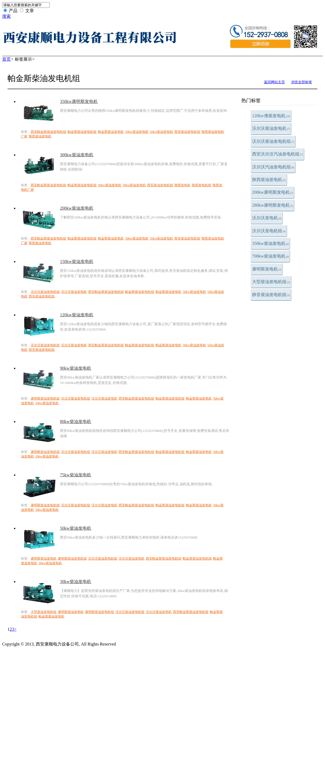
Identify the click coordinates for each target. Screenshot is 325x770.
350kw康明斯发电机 (79, 101)
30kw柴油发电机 (137, 132)
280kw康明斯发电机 (272, 205)
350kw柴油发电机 (270, 243)
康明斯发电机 (266, 269)
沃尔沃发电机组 (269, 230)
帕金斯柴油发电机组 (82, 132)
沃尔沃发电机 (266, 218)
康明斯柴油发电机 (43, 558)
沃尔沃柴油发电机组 (273, 141)
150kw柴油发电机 (76, 261)
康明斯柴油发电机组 (45, 398)
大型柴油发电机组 (271, 281)
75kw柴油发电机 (75, 475)
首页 (6, 59)
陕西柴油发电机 (269, 179)
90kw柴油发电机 (75, 368)
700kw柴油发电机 (270, 256)
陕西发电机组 (201, 185)
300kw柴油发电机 (76, 154)
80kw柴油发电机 (75, 421)
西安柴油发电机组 (187, 132)
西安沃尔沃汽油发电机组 (277, 154)
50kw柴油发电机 (161, 132)
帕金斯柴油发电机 (111, 132)
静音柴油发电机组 (271, 294)
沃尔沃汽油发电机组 (273, 167)
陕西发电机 (182, 185)
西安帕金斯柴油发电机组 (48, 132)
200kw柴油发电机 (76, 208)
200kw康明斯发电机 (272, 192)
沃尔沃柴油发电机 (271, 128)
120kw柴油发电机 (76, 315)
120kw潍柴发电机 (271, 115)
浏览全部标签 (301, 82)
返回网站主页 (274, 82)
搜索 (6, 16)
